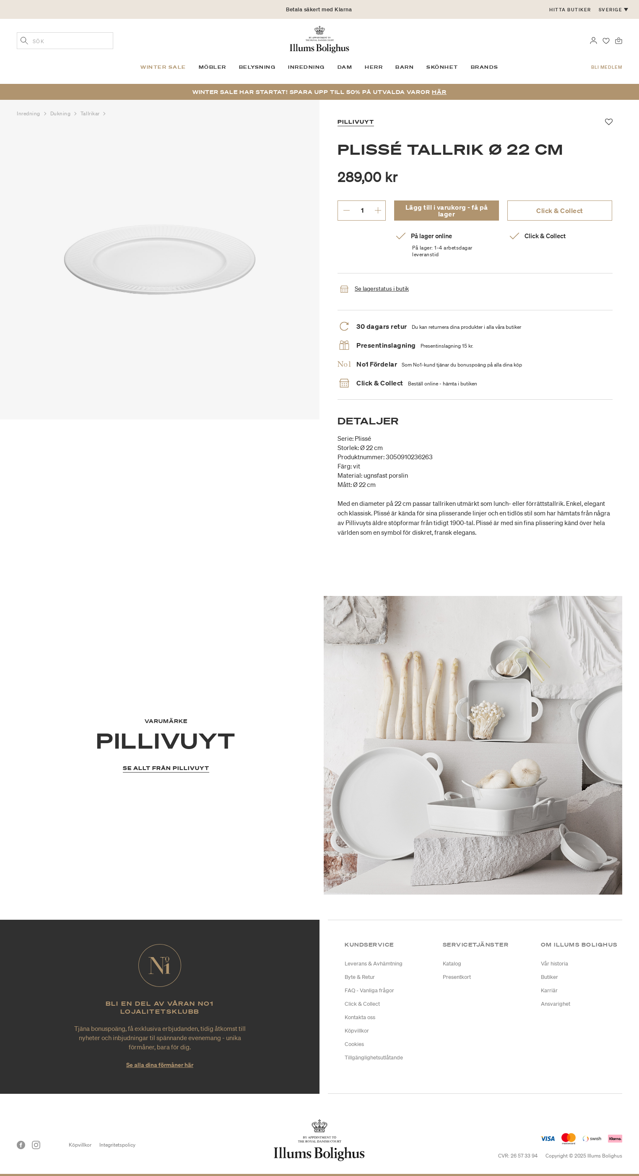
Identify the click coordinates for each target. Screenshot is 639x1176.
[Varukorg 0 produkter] (618, 40)
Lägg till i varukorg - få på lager (446, 210)
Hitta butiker (570, 9)
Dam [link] (345, 67)
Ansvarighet (555, 1003)
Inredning (29, 113)
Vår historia (554, 963)
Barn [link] (404, 67)
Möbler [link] (212, 67)
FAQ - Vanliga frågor (369, 990)
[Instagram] (36, 1145)
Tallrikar (91, 113)
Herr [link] (374, 67)
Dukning (61, 113)
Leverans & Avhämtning (374, 963)
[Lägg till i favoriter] (609, 122)
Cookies (354, 1044)
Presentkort (457, 977)
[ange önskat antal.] (362, 210)
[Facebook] (21, 1145)
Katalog (452, 963)
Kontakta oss (360, 1017)
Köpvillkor (357, 1030)
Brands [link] (485, 67)
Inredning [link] (306, 67)
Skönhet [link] (442, 67)
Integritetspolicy (117, 1144)
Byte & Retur (360, 977)
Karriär (549, 990)
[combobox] (65, 40)
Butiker (549, 977)
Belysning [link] (257, 67)
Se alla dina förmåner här (159, 1065)
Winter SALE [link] (163, 67)
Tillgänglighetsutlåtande (374, 1057)
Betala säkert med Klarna (319, 9)
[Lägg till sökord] (24, 41)
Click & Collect (559, 210)
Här (439, 92)
